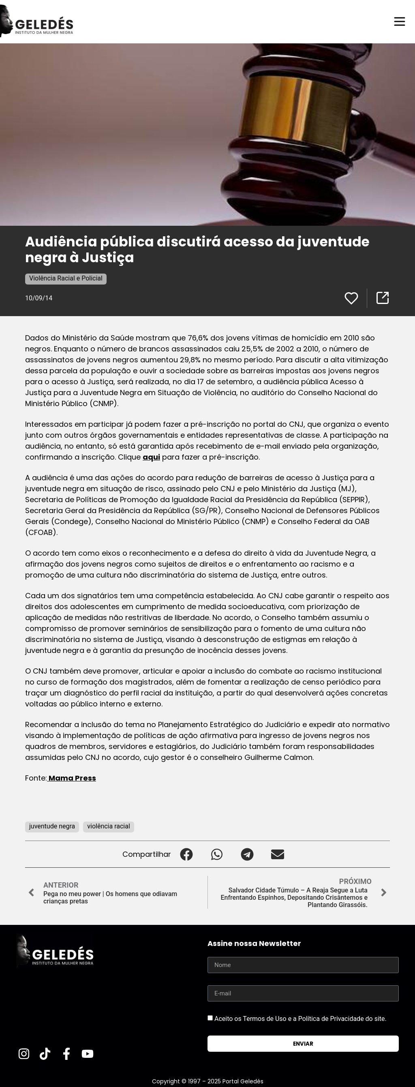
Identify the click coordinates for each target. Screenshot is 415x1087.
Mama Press (71, 778)
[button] (186, 854)
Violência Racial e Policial (66, 278)
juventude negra (52, 826)
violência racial (108, 826)
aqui (151, 457)
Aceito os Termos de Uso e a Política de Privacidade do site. (300, 1019)
